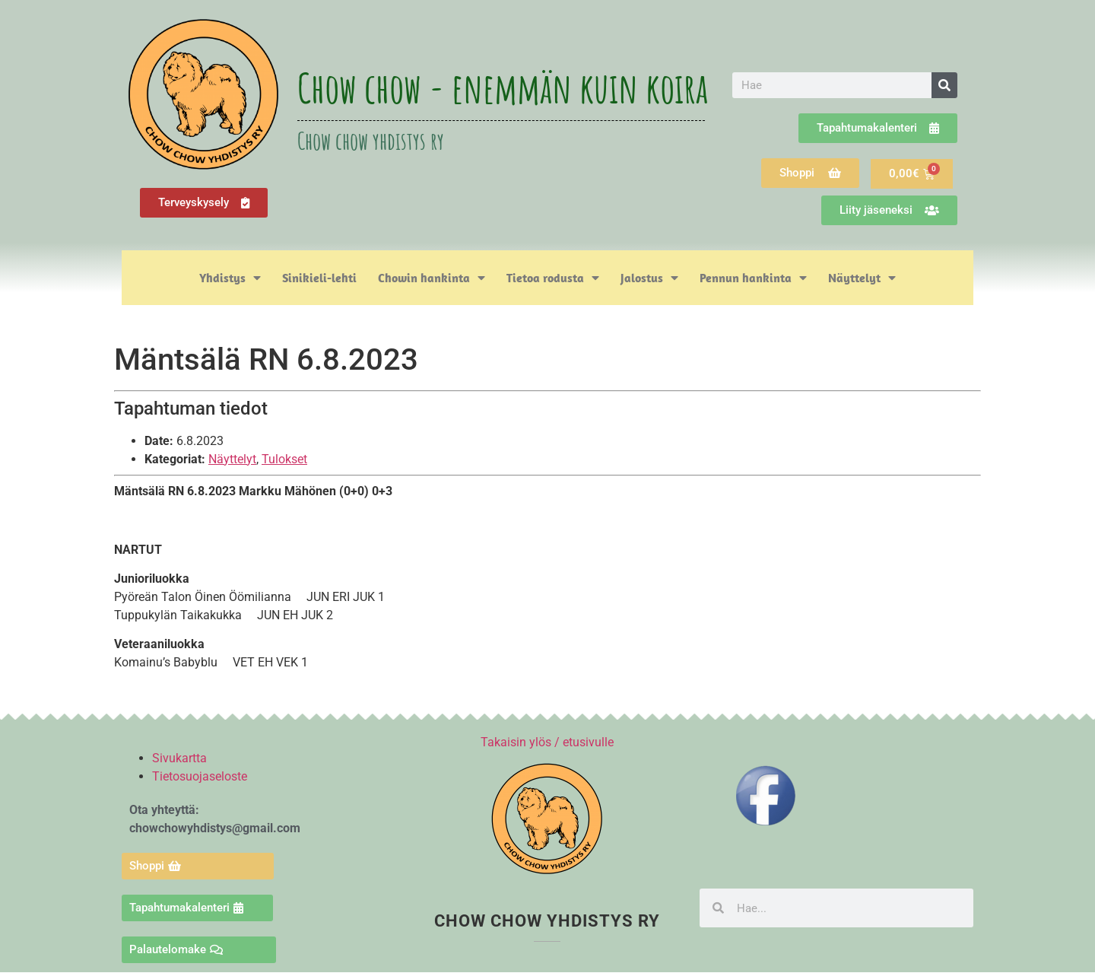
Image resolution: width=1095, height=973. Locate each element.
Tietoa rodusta (552, 277)
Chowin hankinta (431, 277)
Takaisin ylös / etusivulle (547, 742)
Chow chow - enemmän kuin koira (502, 87)
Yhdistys (230, 277)
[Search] (944, 85)
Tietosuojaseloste (199, 776)
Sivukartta (179, 758)
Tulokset (284, 459)
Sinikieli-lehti (319, 277)
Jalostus (649, 277)
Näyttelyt (862, 277)
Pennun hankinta (753, 277)
